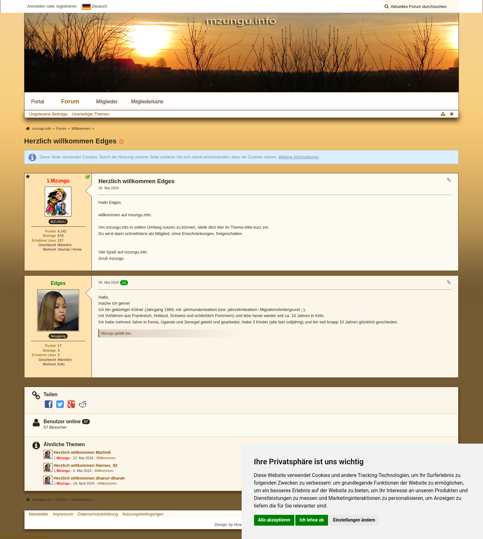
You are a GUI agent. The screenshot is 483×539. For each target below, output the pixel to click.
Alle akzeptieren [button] (274, 519)
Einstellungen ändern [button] (354, 519)
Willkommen (106, 458)
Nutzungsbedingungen (143, 514)
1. (62, 458)
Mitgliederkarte (147, 101)
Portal (37, 101)
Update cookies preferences (25, 536)
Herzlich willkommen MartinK (82, 452)
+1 (124, 283)
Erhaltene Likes (44, 240)
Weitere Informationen (298, 157)
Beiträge (49, 236)
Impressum (63, 514)
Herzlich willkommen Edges (70, 141)
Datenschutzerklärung (98, 514)
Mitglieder (107, 101)
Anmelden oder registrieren (52, 6)
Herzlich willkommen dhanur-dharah (89, 478)
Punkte (50, 231)
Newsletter (38, 514)
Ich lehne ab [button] (311, 519)
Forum (70, 101)
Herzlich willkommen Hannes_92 (85, 465)
